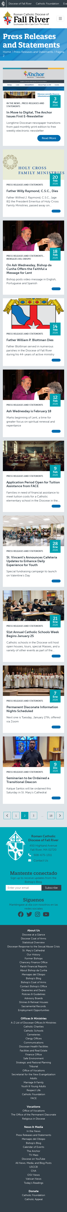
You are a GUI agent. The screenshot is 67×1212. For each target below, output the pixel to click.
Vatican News (33, 1178)
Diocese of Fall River (20, 3)
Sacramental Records (33, 1006)
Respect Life (34, 1090)
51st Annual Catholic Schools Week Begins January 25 (32, 634)
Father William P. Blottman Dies (29, 340)
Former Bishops (34, 958)
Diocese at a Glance (33, 934)
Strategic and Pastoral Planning (33, 1062)
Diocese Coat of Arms (33, 938)
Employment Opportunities (33, 1010)
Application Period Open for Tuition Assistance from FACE (33, 484)
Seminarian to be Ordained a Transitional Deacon (27, 780)
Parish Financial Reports (33, 966)
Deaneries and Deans (33, 990)
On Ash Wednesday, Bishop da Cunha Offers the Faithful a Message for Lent (29, 269)
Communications (33, 1042)
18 (51, 815)
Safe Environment (33, 1058)
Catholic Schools (33, 1030)
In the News (13, 103)
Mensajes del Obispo (33, 974)
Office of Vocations (34, 1070)
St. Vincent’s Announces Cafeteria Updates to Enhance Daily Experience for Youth (31, 561)
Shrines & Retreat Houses (33, 1002)
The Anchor (33, 1151)
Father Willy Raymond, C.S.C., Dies (32, 191)
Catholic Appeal (34, 1199)
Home (7, 52)
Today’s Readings (33, 1182)
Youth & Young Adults (33, 1086)
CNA (33, 1170)
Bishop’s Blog (33, 978)
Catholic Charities (34, 1026)
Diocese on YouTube (33, 1158)
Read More (49, 138)
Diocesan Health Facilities (33, 1046)
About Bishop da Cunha (33, 970)
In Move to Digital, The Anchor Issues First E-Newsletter (29, 114)
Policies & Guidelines (33, 994)
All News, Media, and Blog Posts (33, 1163)
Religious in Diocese (33, 1118)
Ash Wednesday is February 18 (28, 411)
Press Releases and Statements (33, 52)
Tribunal (33, 1066)
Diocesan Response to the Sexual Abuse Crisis (33, 946)
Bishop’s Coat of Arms (33, 982)
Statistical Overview (33, 942)
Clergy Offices (34, 1038)
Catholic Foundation (47, 3)
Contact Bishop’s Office (33, 986)
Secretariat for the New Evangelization (33, 1074)
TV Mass (33, 1155)
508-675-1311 (43, 855)
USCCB (33, 1166)
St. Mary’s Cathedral (33, 950)
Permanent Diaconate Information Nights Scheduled (32, 709)
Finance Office (33, 1054)
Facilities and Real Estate (33, 1050)
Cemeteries (33, 1034)
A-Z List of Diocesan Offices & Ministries (33, 1022)
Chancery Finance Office (33, 962)
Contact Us (41, 860)
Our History (33, 954)
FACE (34, 1098)
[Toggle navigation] (60, 18)
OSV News (33, 1174)
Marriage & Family (34, 1082)
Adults (33, 1078)
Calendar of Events (33, 1147)
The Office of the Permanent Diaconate (33, 1114)
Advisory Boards (33, 998)
